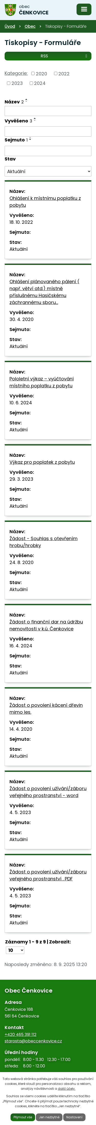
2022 (64, 73)
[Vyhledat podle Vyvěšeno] (48, 131)
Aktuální (18, 249)
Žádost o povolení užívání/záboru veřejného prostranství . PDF (48, 875)
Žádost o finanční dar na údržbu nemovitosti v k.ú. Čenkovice (46, 625)
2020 (41, 73)
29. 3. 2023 (21, 479)
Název (14, 102)
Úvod (10, 26)
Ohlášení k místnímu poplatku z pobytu (45, 201)
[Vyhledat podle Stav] (48, 171)
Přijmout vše (23, 1117)
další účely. (67, 1088)
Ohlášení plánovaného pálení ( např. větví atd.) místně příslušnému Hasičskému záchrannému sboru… (44, 292)
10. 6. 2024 (20, 402)
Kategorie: (16, 73)
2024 (40, 83)
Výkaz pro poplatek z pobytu (42, 462)
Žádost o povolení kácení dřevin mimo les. (46, 708)
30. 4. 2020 (21, 319)
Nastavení (74, 1117)
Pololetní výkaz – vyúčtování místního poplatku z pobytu (41, 382)
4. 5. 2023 (20, 812)
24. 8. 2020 (21, 562)
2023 (17, 83)
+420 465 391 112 (20, 1035)
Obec (30, 26)
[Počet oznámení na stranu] (15, 950)
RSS (65, 56)
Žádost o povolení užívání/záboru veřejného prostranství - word (48, 792)
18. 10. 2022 (21, 222)
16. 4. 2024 (20, 645)
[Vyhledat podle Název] (48, 111)
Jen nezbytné (49, 1117)
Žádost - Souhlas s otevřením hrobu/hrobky (43, 542)
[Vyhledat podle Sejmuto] (48, 151)
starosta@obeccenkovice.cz (33, 1041)
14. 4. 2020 (20, 729)
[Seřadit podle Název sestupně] (26, 101)
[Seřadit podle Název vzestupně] (26, 99)
